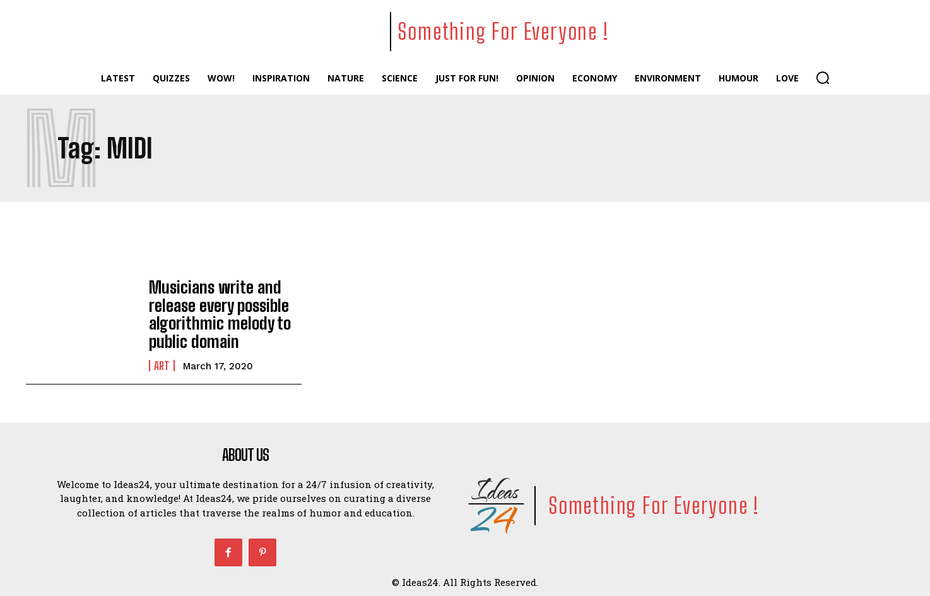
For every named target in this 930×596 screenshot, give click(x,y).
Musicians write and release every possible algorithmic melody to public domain (215, 312)
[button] (823, 78)
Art (162, 361)
